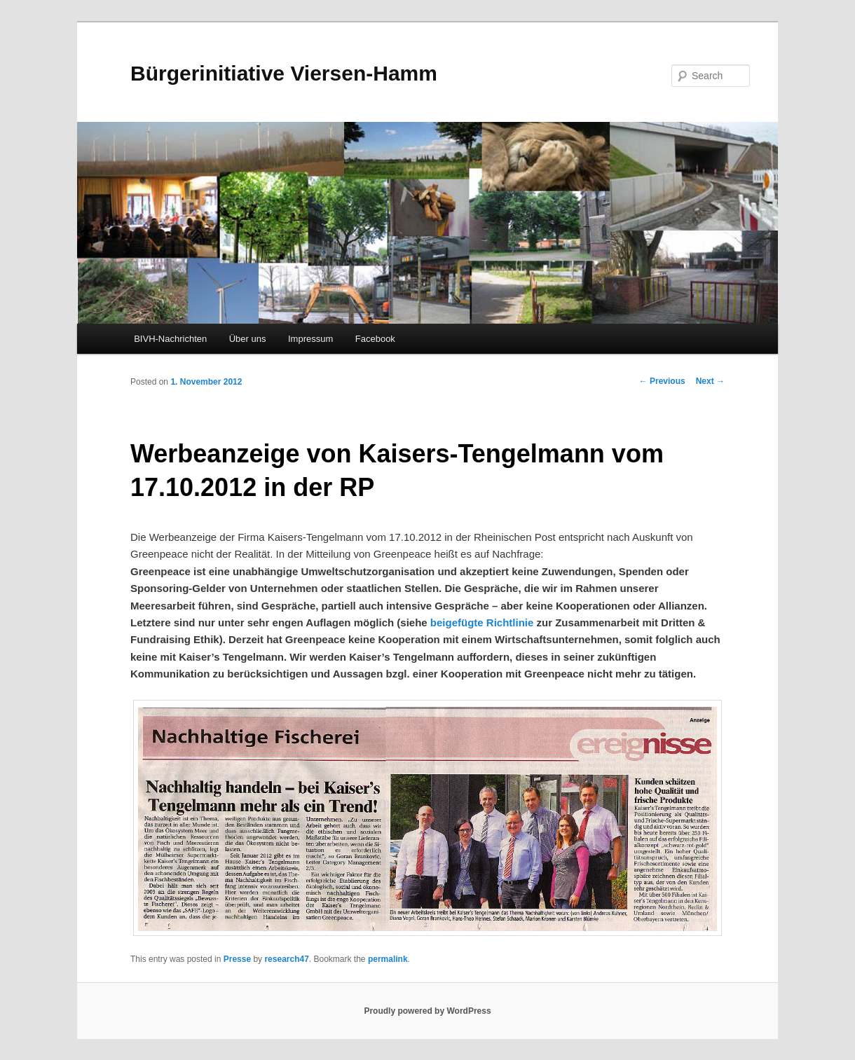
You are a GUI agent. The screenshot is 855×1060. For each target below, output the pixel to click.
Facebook (375, 338)
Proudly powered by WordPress (427, 1011)
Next (710, 381)
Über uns (247, 338)
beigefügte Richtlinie (482, 622)
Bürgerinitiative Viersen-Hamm (283, 73)
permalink (388, 959)
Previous (662, 381)
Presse (237, 959)
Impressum (310, 338)
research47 (286, 959)
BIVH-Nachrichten (170, 338)
